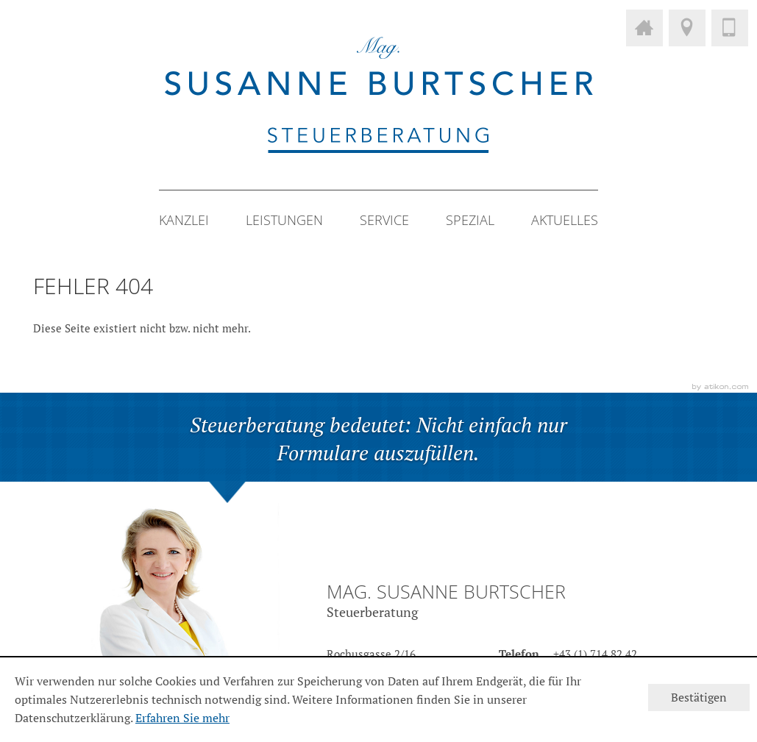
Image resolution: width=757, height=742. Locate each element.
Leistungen (284, 220)
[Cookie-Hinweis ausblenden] (699, 697)
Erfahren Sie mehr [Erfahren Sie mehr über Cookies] (182, 718)
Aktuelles (564, 220)
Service (384, 220)
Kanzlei (184, 220)
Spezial (470, 220)
